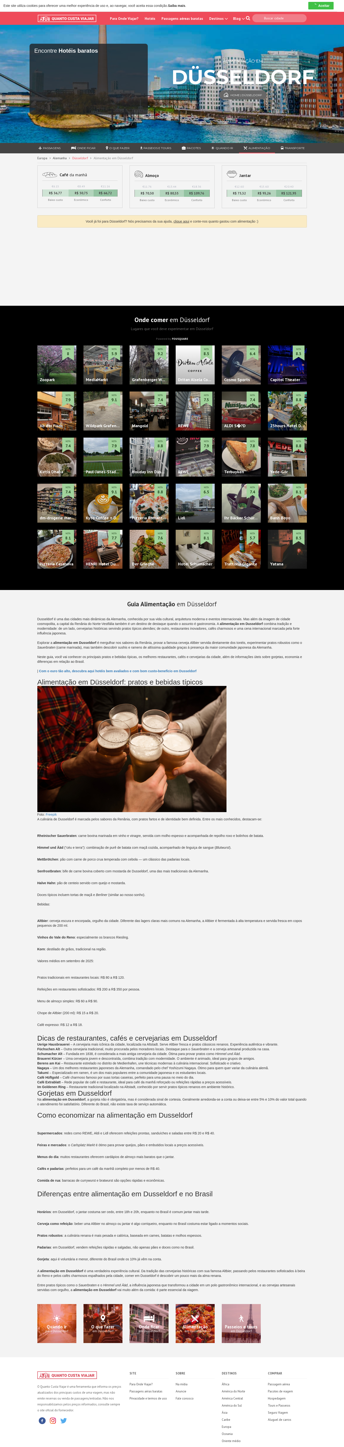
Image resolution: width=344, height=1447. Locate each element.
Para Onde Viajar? (124, 18)
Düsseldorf (80, 158)
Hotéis (150, 18)
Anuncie (181, 1391)
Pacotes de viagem (280, 1391)
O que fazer (118, 148)
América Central (232, 1398)
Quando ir (222, 148)
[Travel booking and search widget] (88, 84)
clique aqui (181, 221)
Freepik (51, 814)
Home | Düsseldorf (243, 95)
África (225, 1384)
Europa (42, 158)
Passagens (50, 148)
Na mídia (181, 1384)
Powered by (172, 338)
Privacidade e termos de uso (148, 1398)
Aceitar (321, 6)
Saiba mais (176, 6)
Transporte (293, 148)
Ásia (224, 1413)
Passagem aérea (279, 1384)
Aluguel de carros (279, 1420)
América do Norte (233, 1391)
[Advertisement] (172, 265)
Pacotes (191, 148)
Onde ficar (83, 148)
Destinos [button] (218, 18)
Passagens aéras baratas (146, 1391)
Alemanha (60, 158)
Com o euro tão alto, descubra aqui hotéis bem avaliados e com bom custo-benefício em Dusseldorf (117, 671)
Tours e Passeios (279, 1406)
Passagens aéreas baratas (182, 18)
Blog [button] (238, 18)
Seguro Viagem (278, 1413)
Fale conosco (185, 1398)
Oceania (227, 1434)
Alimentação (257, 148)
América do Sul (232, 1406)
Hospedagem (277, 1398)
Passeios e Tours (155, 148)
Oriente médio (231, 1441)
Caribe (226, 1420)
